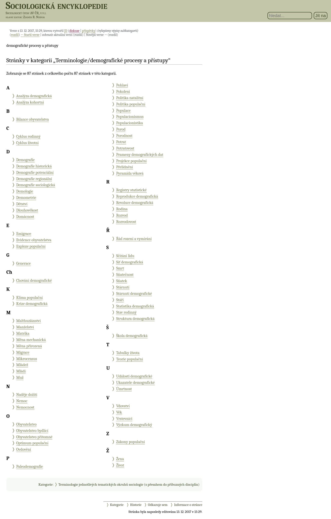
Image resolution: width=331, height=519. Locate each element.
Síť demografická (129, 262)
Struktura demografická (135, 318)
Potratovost (125, 148)
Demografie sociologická (35, 185)
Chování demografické (34, 280)
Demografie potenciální (35, 172)
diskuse (74, 31)
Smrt (120, 268)
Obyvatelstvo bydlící (32, 430)
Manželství (25, 327)
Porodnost (124, 135)
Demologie (24, 191)
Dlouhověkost (27, 210)
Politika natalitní (129, 98)
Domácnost (25, 216)
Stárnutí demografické (134, 293)
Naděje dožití (26, 394)
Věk (119, 412)
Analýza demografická (34, 96)
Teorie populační (129, 359)
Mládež (22, 365)
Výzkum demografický (134, 424)
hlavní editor (14, 17)
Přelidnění (124, 167)
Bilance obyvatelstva (32, 119)
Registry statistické (131, 190)
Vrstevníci (124, 418)
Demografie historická (34, 166)
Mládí (21, 371)
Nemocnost (25, 407)
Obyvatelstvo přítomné (34, 437)
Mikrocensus (26, 358)
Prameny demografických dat (139, 154)
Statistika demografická (135, 306)
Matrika (22, 333)
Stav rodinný (126, 312)
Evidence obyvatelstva (33, 240)
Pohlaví (122, 85)
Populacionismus (130, 116)
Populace (123, 110)
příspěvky (88, 31)
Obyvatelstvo (26, 424)
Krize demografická (31, 303)
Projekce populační (131, 161)
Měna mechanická (31, 339)
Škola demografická (132, 335)
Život (120, 465)
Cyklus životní (27, 142)
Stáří (120, 300)
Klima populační (29, 297)
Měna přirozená (29, 346)
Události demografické (134, 376)
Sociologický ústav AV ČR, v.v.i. (26, 13)
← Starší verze (30, 35)
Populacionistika (129, 123)
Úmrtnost (124, 389)
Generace (23, 263)
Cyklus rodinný (28, 136)
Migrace (22, 352)
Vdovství (123, 406)
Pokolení (123, 91)
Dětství (21, 204)
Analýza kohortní (30, 102)
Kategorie (45, 484)
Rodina (122, 209)
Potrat (121, 142)
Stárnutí (122, 287)
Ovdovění (23, 449)
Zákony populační (130, 441)
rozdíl (15, 35)
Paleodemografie (29, 466)
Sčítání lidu (125, 255)
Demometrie (26, 197)
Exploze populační (31, 246)
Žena (120, 459)
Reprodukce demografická (137, 196)
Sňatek (121, 281)
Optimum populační (32, 443)
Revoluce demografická (134, 202)
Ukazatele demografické (135, 382)
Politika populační (130, 104)
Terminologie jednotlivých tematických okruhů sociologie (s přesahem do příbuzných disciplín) (128, 484)
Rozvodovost (126, 221)
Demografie (25, 160)
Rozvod (122, 215)
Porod (120, 129)
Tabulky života (128, 352)
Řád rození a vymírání (134, 238)
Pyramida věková (130, 173)
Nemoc (21, 401)
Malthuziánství (28, 320)
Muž (20, 377)
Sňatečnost (124, 274)
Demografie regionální (34, 179)
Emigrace (23, 233)
